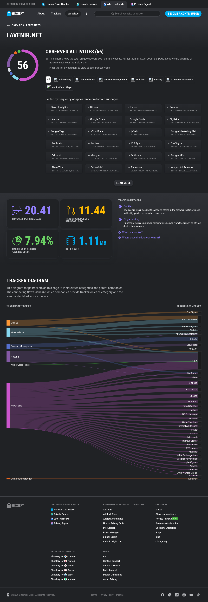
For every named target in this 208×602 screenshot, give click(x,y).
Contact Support (111, 561)
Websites (73, 13)
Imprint (120, 595)
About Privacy (110, 579)
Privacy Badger (111, 532)
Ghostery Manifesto (166, 514)
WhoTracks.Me (114, 4)
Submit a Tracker (112, 565)
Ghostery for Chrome (63, 556)
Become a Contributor (183, 13)
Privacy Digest (141, 4)
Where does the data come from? (139, 237)
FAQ (105, 556)
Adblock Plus (110, 514)
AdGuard (107, 509)
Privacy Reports (167, 518)
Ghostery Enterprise (166, 528)
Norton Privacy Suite (113, 523)
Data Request (110, 570)
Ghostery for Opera (62, 570)
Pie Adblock (109, 528)
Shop (158, 532)
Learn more (160, 213)
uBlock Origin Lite (112, 541)
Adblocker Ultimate (113, 518)
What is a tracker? (130, 232)
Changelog (161, 541)
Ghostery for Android (63, 579)
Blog (158, 537)
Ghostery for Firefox (63, 561)
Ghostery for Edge (62, 574)
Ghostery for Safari (62, 565)
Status (159, 509)
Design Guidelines (112, 574)
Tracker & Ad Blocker (56, 4)
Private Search (86, 4)
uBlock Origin (110, 537)
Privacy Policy (107, 595)
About (41, 13)
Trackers (56, 13)
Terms (94, 595)
